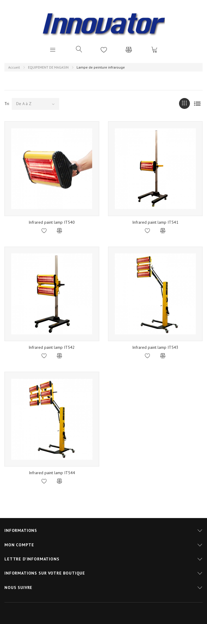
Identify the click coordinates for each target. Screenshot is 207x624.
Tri (6, 103)
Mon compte (19, 544)
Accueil (14, 67)
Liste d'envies (104, 49)
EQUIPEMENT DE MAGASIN (48, 67)
